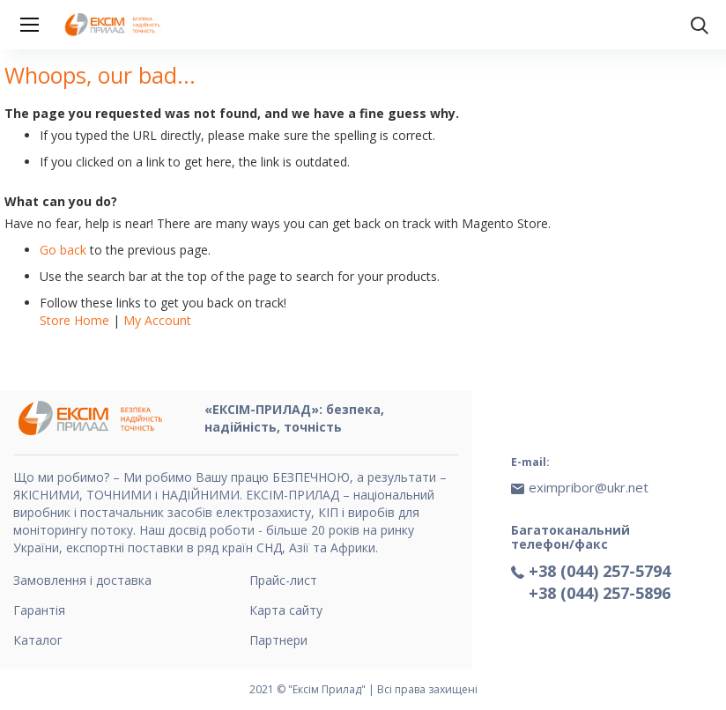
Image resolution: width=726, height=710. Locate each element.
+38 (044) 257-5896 (599, 592)
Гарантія (39, 610)
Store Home (74, 320)
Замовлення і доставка (82, 580)
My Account (157, 320)
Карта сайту (285, 610)
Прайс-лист (283, 580)
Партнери (278, 640)
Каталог (38, 640)
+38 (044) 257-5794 (599, 570)
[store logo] (114, 24)
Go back (63, 249)
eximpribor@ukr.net (588, 487)
